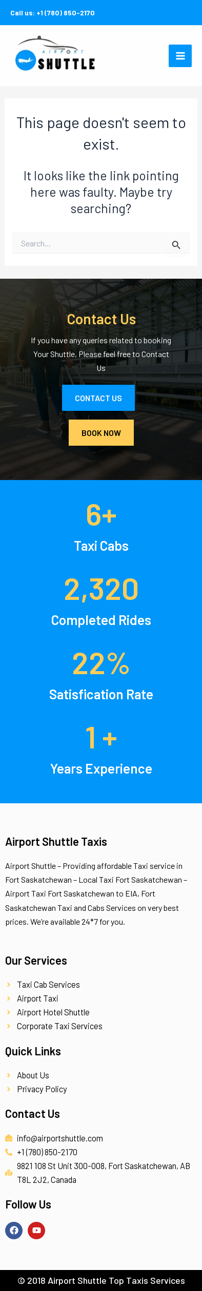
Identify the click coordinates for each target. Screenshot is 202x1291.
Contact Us (98, 398)
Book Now (101, 433)
